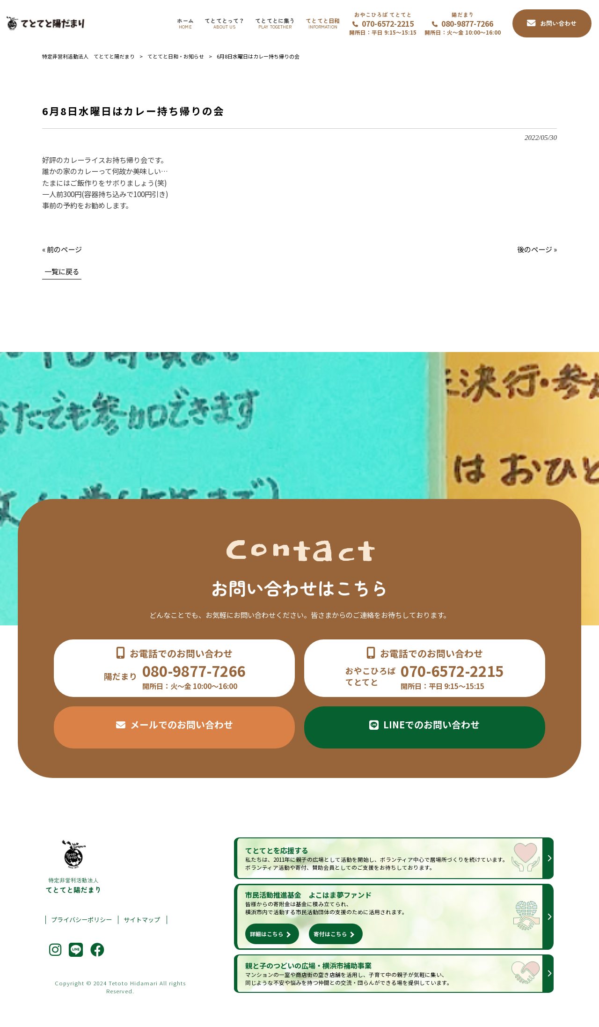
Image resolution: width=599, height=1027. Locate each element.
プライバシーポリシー (81, 920)
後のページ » (537, 249)
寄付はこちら (330, 934)
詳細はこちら (267, 934)
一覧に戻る (62, 271)
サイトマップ (142, 920)
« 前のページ (62, 249)
